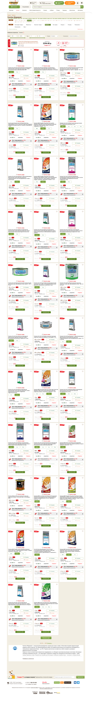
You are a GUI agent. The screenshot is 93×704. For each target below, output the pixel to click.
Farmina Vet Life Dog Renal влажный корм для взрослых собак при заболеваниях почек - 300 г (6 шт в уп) (71, 292)
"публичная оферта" (34, 695)
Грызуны (65, 11)
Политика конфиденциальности (46, 696)
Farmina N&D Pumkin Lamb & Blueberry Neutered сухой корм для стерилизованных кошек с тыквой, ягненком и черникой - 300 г (20, 558)
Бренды (11, 11)
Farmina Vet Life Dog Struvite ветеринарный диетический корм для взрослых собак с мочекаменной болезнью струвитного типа (18, 345)
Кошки (45, 11)
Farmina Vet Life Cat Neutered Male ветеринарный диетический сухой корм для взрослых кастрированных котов (71, 398)
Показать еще (46, 645)
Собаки (52, 11)
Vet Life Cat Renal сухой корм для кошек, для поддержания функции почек (71, 132)
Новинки (24, 11)
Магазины (80, 11)
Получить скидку (21, 66)
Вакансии (57, 690)
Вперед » (49, 651)
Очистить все (80, 29)
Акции (17, 11)
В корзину (27, 76)
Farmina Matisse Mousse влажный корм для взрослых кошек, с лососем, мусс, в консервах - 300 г (19, 505)
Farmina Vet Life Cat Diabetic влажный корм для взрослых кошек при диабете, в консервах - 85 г (45, 345)
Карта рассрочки (45, 691)
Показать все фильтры (13, 29)
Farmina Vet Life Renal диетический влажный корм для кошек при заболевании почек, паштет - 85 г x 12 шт (28, 43)
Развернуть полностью (28, 666)
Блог (62, 690)
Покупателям (25, 7)
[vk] (74, 690)
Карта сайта (68, 690)
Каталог (15, 7)
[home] (15, 3)
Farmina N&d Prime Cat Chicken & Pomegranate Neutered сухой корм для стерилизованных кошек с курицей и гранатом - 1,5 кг (72, 451)
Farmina (21, 33)
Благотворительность (35, 11)
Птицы (58, 11)
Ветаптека (72, 11)
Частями (78, 76)
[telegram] (78, 690)
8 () (31, 690)
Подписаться (80, 685)
